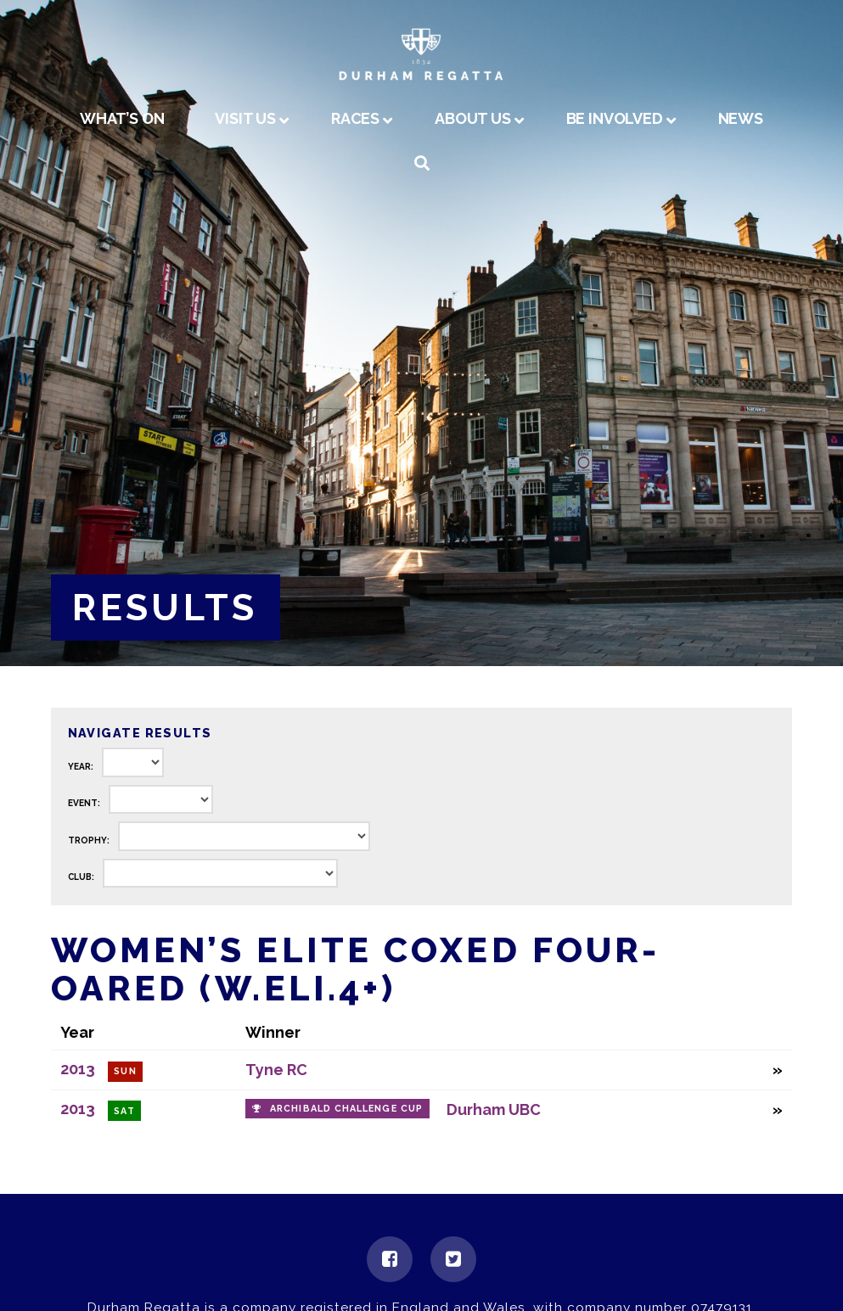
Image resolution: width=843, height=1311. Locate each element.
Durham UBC (494, 1109)
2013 (77, 1069)
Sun (125, 1071)
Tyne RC (276, 1069)
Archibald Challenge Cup (346, 1108)
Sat (124, 1111)
